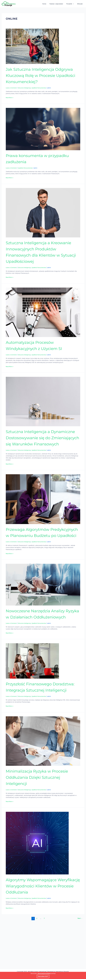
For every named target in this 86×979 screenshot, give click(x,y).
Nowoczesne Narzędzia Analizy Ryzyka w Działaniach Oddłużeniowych (42, 641)
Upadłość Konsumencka (41, 94)
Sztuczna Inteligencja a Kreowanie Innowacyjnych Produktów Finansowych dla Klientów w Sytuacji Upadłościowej (39, 261)
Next (79, 961)
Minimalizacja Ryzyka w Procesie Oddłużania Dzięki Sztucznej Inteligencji (38, 814)
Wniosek (80, 4)
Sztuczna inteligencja (25, 94)
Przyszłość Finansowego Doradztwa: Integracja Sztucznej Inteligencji (34, 721)
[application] (74, 3)
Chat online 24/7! (43, 976)
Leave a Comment (11, 94)
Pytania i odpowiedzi (58, 4)
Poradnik (71, 3)
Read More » (10, 104)
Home (47, 4)
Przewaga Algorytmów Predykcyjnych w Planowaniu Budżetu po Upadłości (40, 554)
